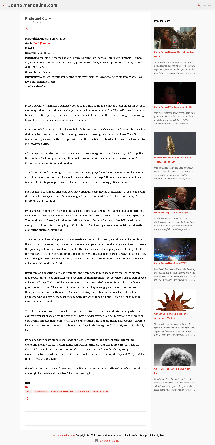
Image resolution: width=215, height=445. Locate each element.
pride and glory (100, 391)
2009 (28, 391)
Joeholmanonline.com (32, 5)
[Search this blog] (197, 5)
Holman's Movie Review (62, 391)
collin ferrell (40, 391)
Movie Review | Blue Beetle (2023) (170, 263)
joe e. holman (82, 391)
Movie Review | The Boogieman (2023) (173, 107)
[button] (27, 28)
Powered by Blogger (107, 440)
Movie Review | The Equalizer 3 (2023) (172, 212)
